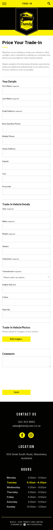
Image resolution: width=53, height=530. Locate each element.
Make (8, 221)
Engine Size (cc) (9, 284)
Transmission (11, 271)
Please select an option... (14, 277)
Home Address (8, 149)
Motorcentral (32, 524)
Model (8, 234)
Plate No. (6, 309)
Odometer (10, 259)
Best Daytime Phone (11, 123)
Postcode (6, 186)
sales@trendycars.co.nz (26, 425)
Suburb (5, 161)
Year (7, 209)
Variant (5, 246)
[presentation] (23, 379)
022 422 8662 (26, 421)
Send (16, 392)
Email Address (12, 111)
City (4, 174)
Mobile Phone (8, 136)
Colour (5, 297)
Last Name (10, 98)
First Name (10, 86)
